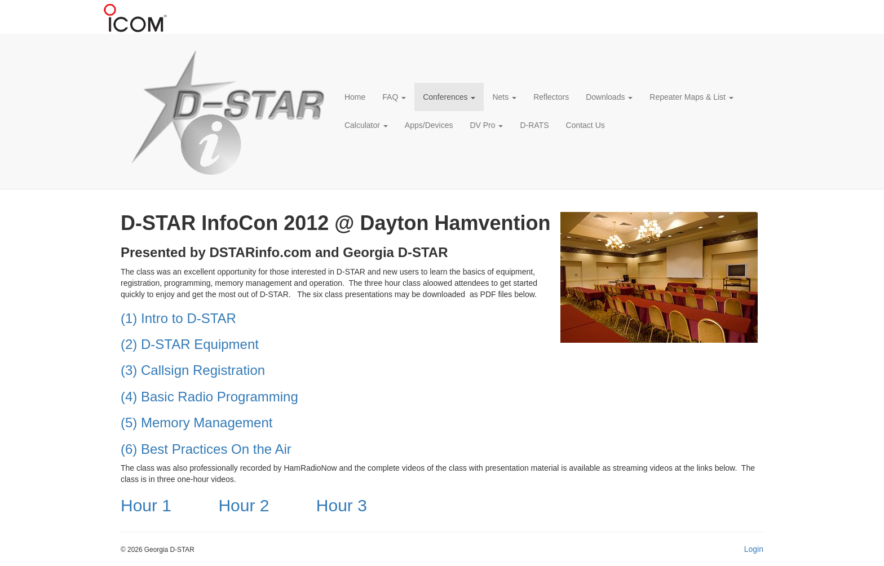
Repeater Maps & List (691, 96)
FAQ (394, 96)
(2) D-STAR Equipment (190, 344)
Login (753, 549)
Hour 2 (243, 505)
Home (354, 96)
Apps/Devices (429, 125)
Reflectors (551, 96)
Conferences (449, 96)
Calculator (366, 125)
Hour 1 (146, 505)
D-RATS (534, 125)
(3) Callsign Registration (193, 370)
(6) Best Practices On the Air (206, 449)
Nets (504, 96)
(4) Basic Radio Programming (209, 396)
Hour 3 (341, 505)
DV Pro (486, 125)
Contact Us (585, 125)
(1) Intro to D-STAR (178, 318)
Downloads (609, 96)
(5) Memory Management (196, 422)
